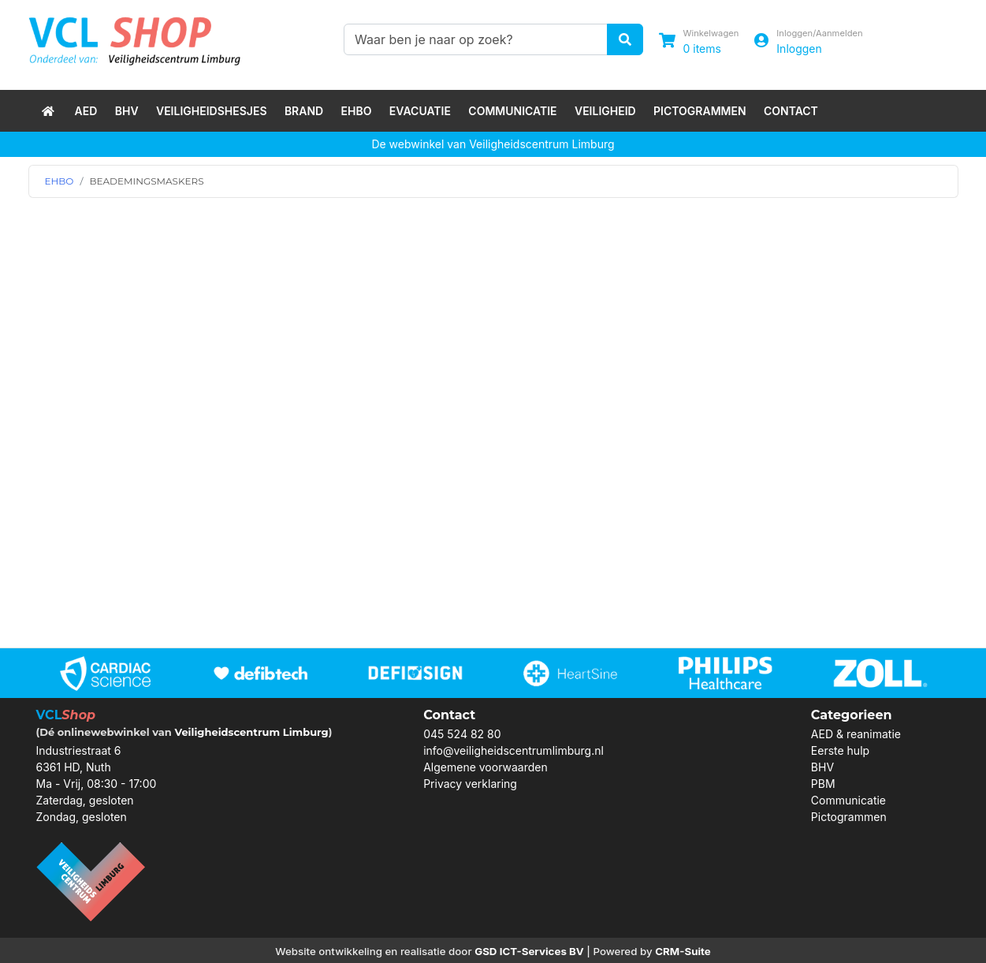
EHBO (356, 111)
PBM (823, 783)
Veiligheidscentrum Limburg (251, 732)
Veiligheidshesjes (211, 111)
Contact (791, 111)
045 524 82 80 (461, 734)
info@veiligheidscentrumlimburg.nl (513, 750)
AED (86, 111)
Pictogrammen (699, 111)
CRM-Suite (683, 951)
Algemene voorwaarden (485, 767)
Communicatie (512, 111)
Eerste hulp (840, 750)
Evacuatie (420, 111)
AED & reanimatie (856, 734)
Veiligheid (605, 111)
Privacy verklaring (470, 783)
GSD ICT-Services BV (529, 951)
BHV (127, 111)
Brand (304, 111)
